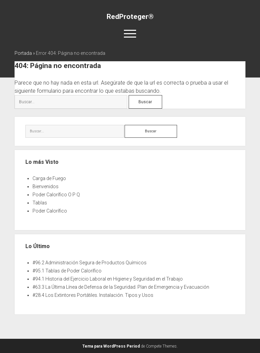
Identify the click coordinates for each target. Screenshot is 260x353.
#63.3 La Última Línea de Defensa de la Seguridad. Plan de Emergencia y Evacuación (120, 287)
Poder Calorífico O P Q (56, 194)
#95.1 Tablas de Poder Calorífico (67, 270)
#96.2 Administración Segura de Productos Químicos (89, 262)
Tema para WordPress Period (111, 346)
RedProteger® (130, 17)
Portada (23, 53)
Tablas (39, 202)
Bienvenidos (45, 186)
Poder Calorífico (49, 211)
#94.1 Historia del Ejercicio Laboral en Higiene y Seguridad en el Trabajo (107, 279)
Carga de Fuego (49, 178)
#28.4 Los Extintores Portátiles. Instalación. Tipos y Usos (92, 295)
